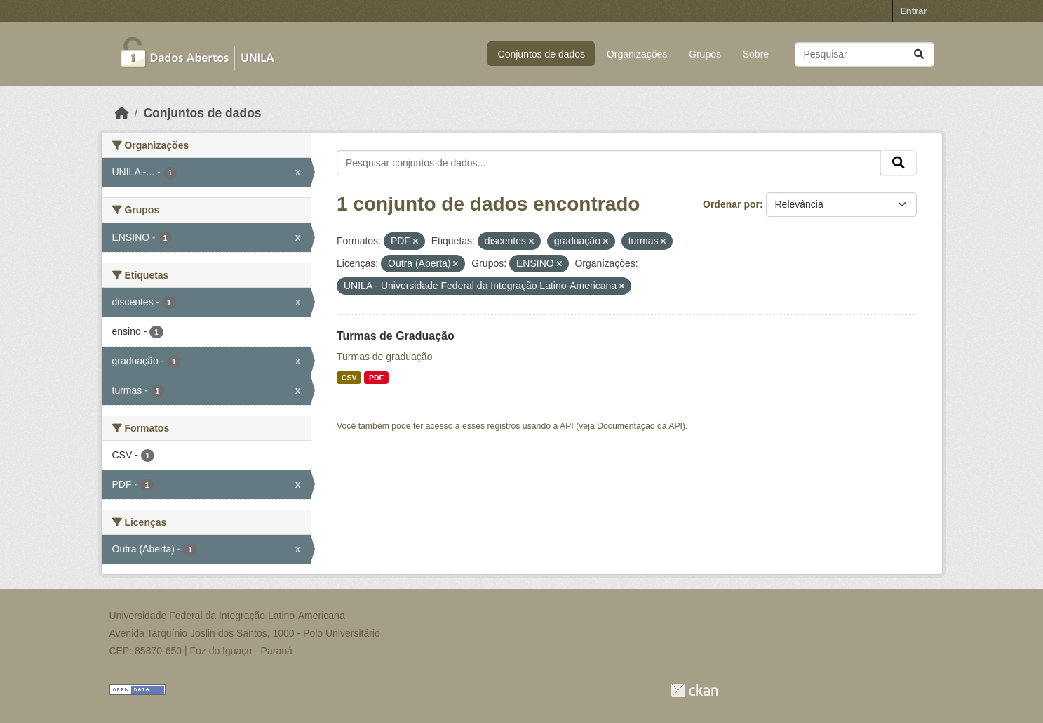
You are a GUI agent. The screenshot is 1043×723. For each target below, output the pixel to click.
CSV (349, 377)
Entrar (913, 11)
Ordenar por (731, 204)
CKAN (694, 690)
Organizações (637, 54)
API (567, 426)
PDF (376, 377)
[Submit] (919, 54)
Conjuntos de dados (542, 54)
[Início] (122, 113)
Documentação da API (639, 426)
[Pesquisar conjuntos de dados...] (864, 54)
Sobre (756, 54)
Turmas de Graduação (396, 336)
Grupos (705, 54)
